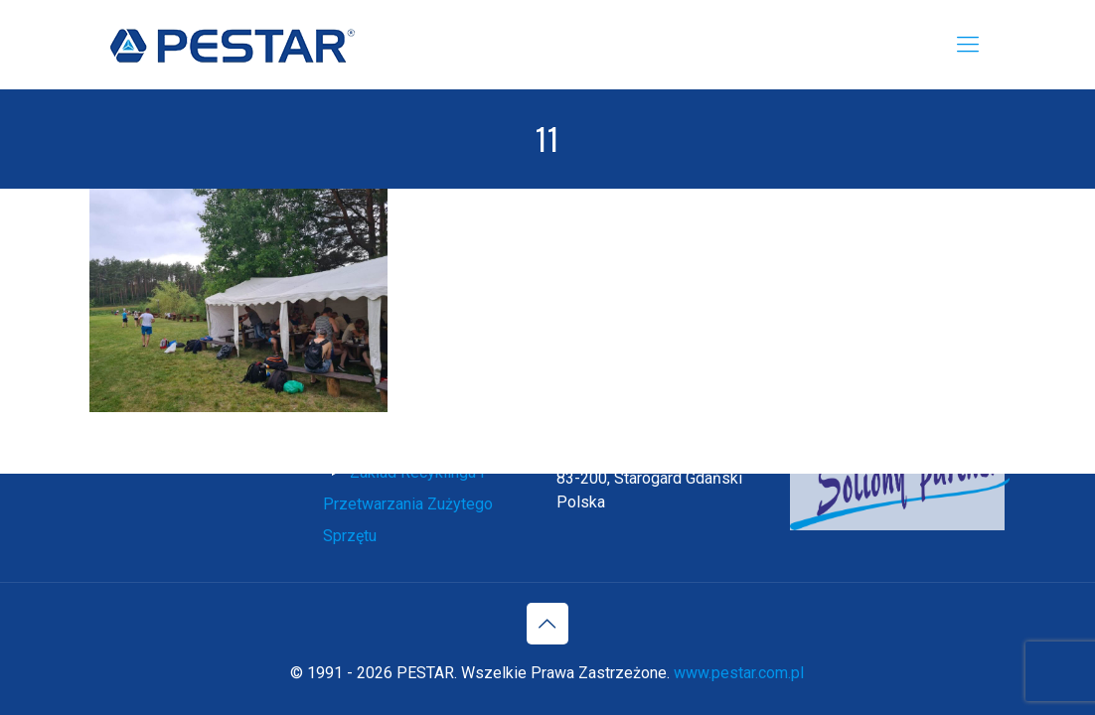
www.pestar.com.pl (739, 672)
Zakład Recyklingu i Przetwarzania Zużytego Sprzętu (408, 504)
